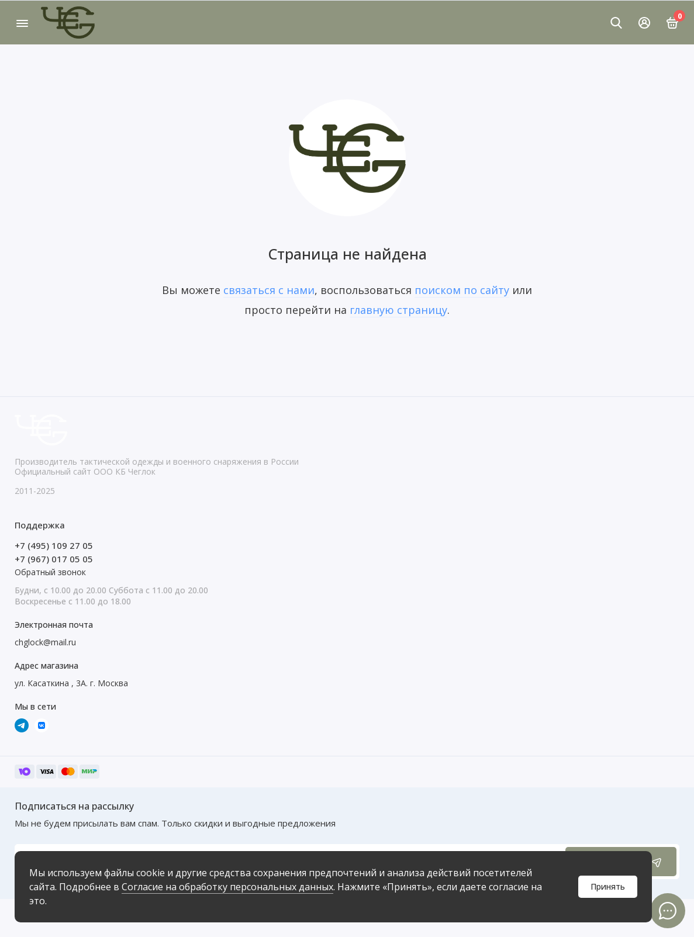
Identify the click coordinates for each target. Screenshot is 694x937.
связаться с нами (269, 290)
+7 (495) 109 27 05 (54, 545)
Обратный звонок (50, 572)
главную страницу (398, 310)
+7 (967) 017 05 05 (54, 559)
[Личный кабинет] (644, 23)
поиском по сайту (462, 290)
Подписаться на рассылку (74, 806)
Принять (608, 886)
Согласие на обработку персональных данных (227, 886)
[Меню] (22, 22)
